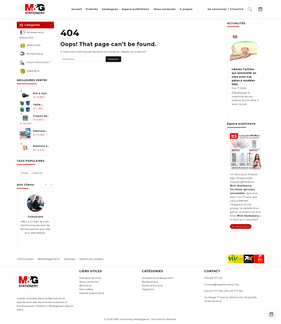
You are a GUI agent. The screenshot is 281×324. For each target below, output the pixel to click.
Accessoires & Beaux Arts (32, 34)
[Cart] (260, 9)
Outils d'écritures (34, 62)
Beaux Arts (30, 45)
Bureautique (31, 54)
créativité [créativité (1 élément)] (37, 173)
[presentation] (46, 184)
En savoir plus (241, 226)
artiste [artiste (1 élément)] (24, 173)
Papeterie (29, 71)
